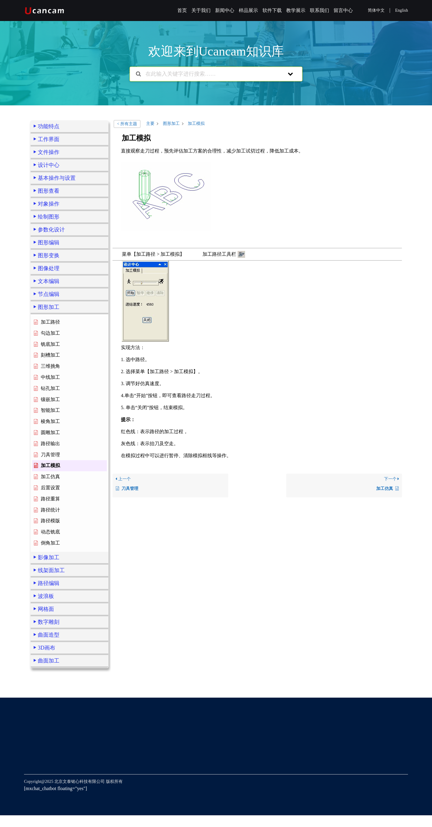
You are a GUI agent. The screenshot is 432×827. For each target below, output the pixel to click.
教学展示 (295, 10)
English (401, 10)
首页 (182, 10)
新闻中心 (224, 10)
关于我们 (201, 10)
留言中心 (343, 10)
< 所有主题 (127, 124)
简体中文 (376, 10)
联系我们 (319, 10)
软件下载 (272, 10)
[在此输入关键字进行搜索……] (208, 74)
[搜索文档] (138, 74)
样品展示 (248, 10)
